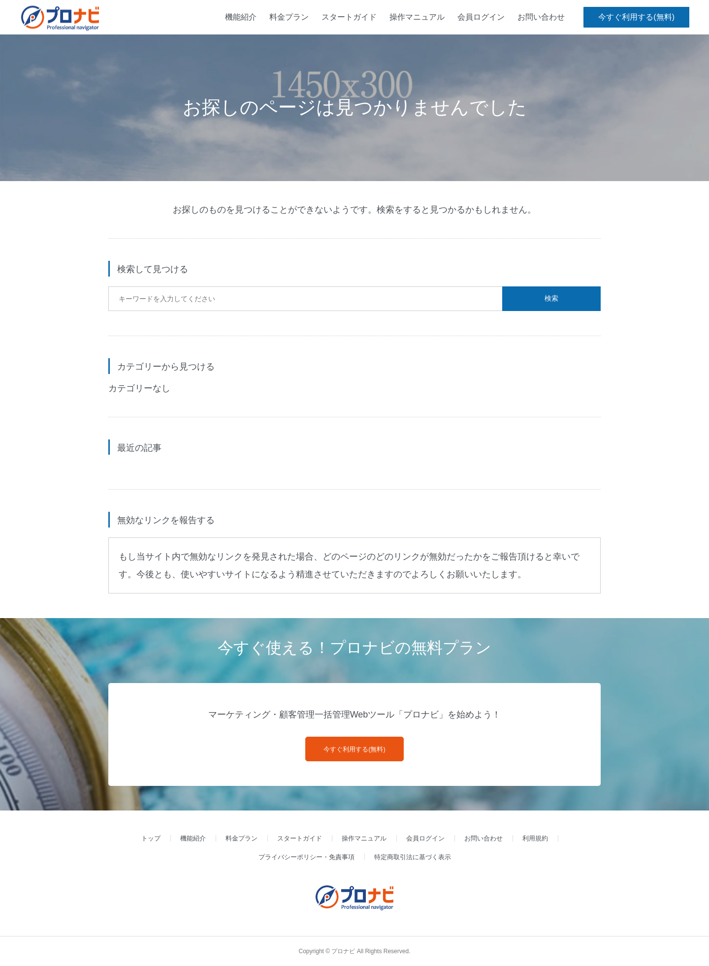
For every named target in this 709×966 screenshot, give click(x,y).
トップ (151, 838)
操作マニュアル (364, 838)
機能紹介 (193, 838)
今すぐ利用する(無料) (636, 17)
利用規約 (535, 838)
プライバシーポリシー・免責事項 (306, 857)
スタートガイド (299, 838)
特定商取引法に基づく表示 (412, 857)
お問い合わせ (483, 838)
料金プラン (242, 838)
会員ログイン (425, 838)
